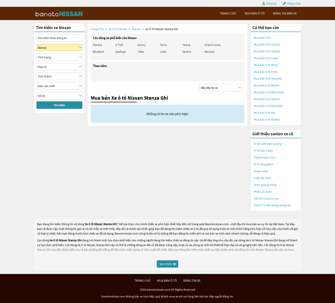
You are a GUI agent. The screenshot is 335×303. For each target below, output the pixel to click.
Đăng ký (271, 3)
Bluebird (98, 52)
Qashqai (120, 52)
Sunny (142, 45)
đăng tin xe (192, 280)
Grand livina (213, 45)
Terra (163, 45)
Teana (186, 45)
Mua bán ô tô (262, 37)
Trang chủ (97, 29)
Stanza (136, 29)
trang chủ (228, 13)
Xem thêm (167, 264)
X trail (119, 45)
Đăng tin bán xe (285, 13)
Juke (163, 52)
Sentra (186, 52)
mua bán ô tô (254, 13)
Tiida (141, 52)
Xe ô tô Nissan (118, 29)
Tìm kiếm (59, 105)
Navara (97, 45)
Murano (210, 52)
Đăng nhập (294, 3)
